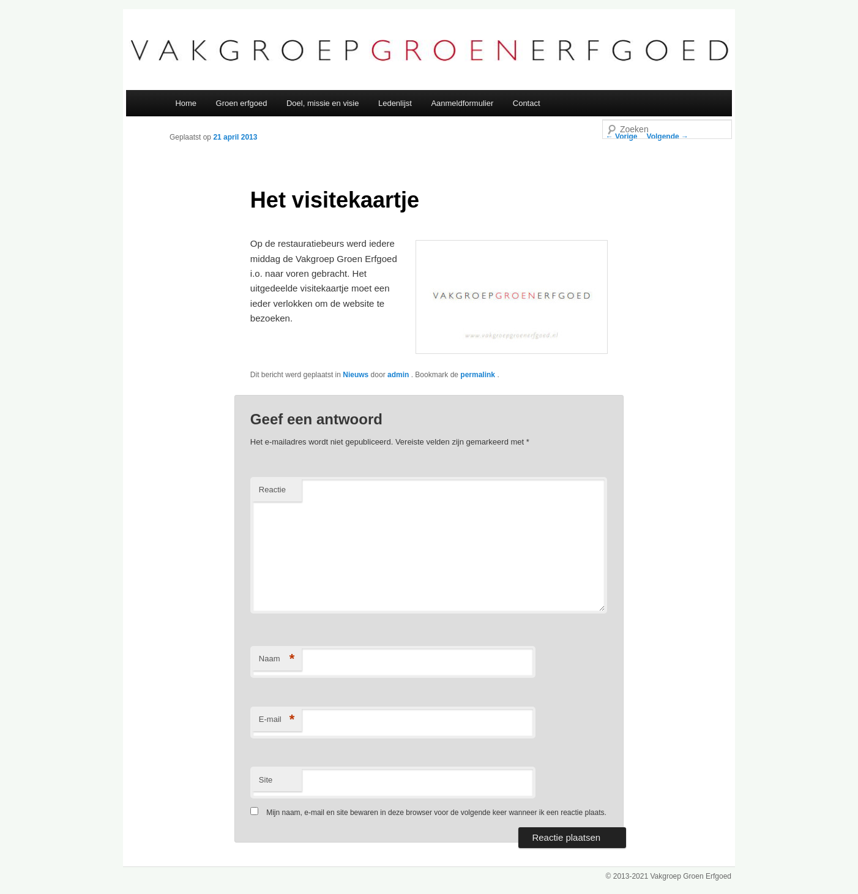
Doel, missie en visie (322, 103)
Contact (526, 103)
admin (399, 374)
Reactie (272, 489)
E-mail (277, 720)
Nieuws (355, 374)
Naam (277, 659)
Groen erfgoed (241, 103)
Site (265, 779)
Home (185, 103)
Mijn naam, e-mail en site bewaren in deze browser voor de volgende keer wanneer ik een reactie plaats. (436, 812)
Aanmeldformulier (462, 103)
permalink (478, 374)
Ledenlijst (395, 103)
